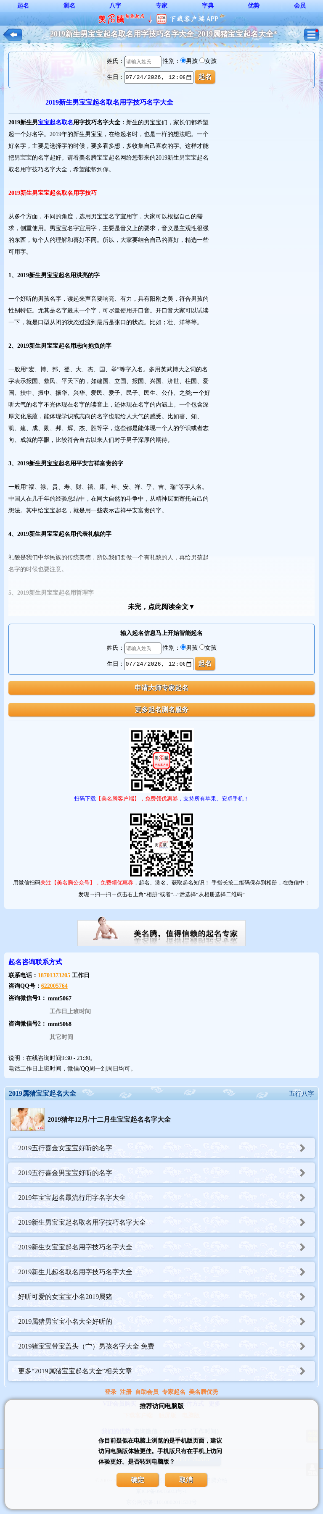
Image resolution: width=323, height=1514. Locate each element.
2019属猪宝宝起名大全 (42, 1093)
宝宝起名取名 (55, 122)
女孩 (211, 61)
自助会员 (147, 1392)
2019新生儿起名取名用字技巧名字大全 (166, 1272)
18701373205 (54, 975)
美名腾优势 (203, 1392)
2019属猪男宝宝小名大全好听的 (166, 1321)
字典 (208, 6)
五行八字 (301, 1093)
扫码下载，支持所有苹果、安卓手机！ (161, 798)
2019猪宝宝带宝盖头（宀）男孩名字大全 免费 (166, 1346)
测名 (69, 6)
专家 (161, 6)
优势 (253, 6)
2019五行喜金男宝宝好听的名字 (166, 1172)
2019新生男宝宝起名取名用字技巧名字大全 (166, 1222)
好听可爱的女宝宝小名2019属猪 (166, 1296)
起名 (23, 6)
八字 (115, 6)
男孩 (192, 61)
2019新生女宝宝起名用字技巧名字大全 (166, 1247)
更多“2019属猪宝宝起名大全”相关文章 (166, 1371)
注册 (126, 1392)
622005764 (54, 986)
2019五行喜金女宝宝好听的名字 (166, 1148)
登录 (110, 1392)
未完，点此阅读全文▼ (161, 606)
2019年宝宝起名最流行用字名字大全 (166, 1197)
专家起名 (173, 1392)
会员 (300, 6)
